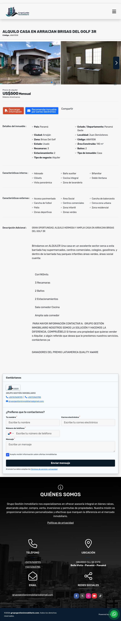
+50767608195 (16, 397)
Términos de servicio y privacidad (44, 469)
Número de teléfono (16, 428)
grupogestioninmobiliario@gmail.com (26, 401)
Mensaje (10, 439)
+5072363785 (34, 397)
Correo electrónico (70, 417)
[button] (51, 82)
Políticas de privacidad (60, 522)
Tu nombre (11, 417)
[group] (30, 62)
